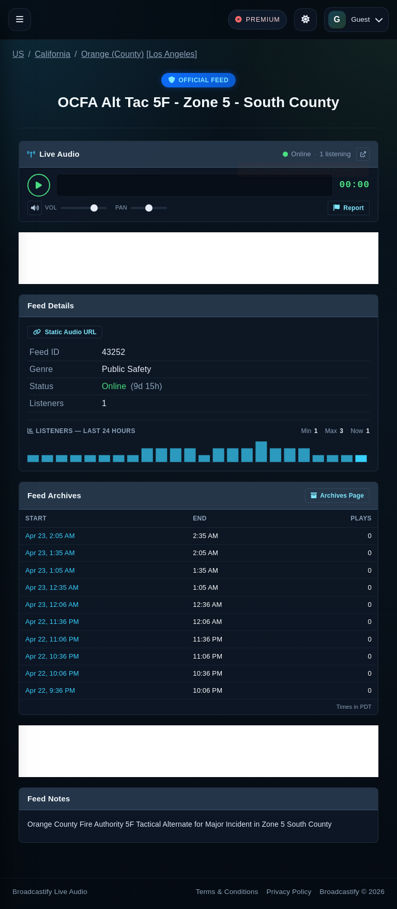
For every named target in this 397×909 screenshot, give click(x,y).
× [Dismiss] (362, 172)
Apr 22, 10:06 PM (52, 673)
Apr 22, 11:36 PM (52, 621)
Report (348, 208)
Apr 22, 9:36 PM (50, 690)
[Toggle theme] (305, 19)
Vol (51, 207)
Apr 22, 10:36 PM (52, 656)
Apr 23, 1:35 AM (50, 553)
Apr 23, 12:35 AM (52, 587)
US (18, 54)
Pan (121, 207)
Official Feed (198, 80)
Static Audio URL (65, 332)
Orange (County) (112, 54)
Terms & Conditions (227, 892)
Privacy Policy (289, 892)
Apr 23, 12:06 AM (52, 604)
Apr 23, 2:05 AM (50, 536)
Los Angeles (172, 54)
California (52, 54)
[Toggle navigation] (19, 19)
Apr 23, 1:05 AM (50, 570)
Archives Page (337, 495)
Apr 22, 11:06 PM (52, 639)
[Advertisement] (198, 258)
